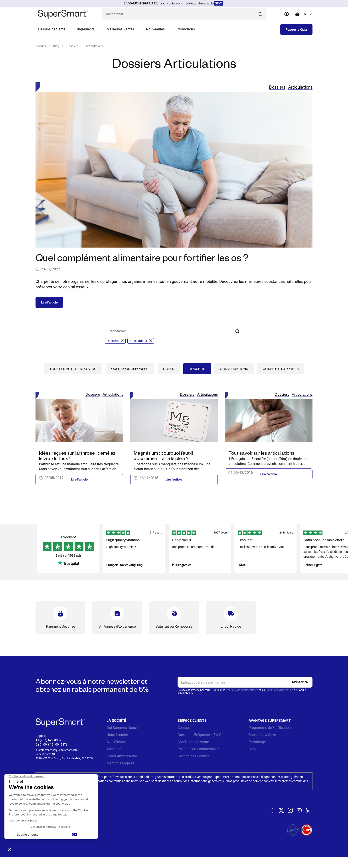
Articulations (94, 46)
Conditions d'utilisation (279, 690)
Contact (184, 728)
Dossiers (72, 46)
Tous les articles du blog (73, 369)
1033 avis (74, 555)
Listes (168, 369)
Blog (56, 46)
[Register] (300, 682)
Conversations (234, 369)
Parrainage (257, 742)
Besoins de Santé (51, 29)
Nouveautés (155, 29)
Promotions (186, 29)
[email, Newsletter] (245, 682)
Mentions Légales (120, 763)
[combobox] (307, 14)
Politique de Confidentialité (198, 749)
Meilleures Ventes (120, 29)
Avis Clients (116, 742)
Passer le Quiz (296, 29)
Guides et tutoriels (281, 369)
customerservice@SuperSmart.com (57, 750)
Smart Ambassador (122, 756)
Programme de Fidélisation (270, 728)
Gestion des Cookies (193, 756)
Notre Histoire (117, 735)
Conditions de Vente (193, 742)
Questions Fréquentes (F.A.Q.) (201, 735)
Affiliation (114, 749)
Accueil (41, 46)
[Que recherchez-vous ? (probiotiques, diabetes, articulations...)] (184, 14)
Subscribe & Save (262, 735)
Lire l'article (49, 302)
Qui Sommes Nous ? (122, 728)
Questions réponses (129, 369)
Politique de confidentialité (242, 690)
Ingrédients (86, 29)
